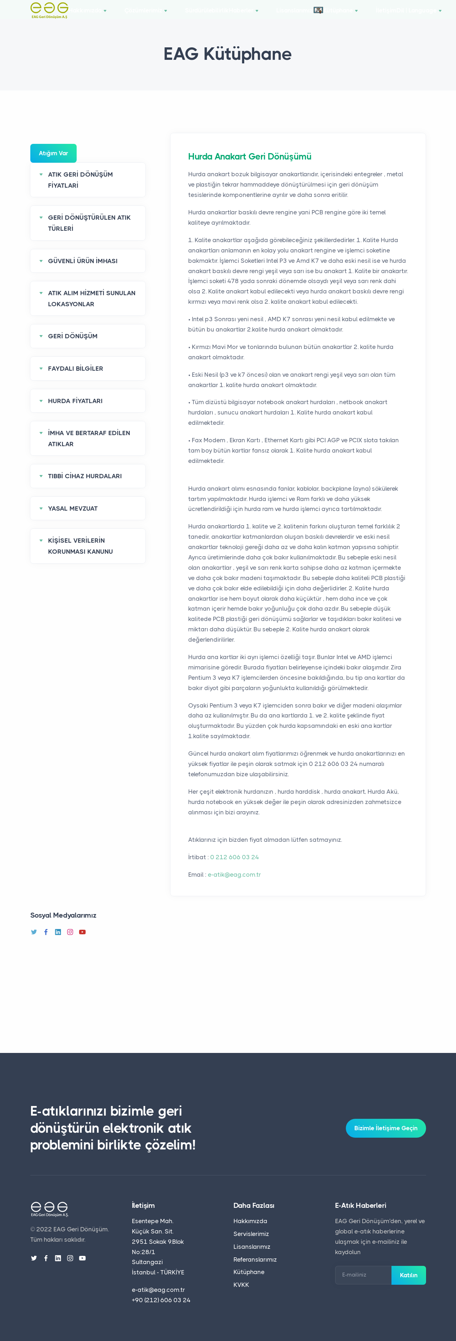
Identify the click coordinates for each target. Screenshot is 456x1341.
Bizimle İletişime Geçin (385, 1128)
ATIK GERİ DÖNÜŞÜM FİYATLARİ (80, 191)
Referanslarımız (255, 1259)
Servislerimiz (251, 1233)
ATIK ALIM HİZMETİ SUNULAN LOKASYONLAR (91, 309)
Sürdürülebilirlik (206, 15)
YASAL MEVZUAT (73, 519)
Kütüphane (364, 15)
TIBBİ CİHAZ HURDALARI (85, 486)
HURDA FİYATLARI (75, 411)
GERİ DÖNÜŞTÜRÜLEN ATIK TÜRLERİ (89, 234)
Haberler (257, 15)
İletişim (406, 15)
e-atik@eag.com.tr (234, 885)
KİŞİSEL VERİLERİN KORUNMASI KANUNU (80, 557)
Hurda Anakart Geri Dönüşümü (254, 167)
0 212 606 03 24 (234, 867)
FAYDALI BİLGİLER (75, 379)
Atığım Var (53, 163)
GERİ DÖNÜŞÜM (73, 346)
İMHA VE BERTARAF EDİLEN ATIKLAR (89, 449)
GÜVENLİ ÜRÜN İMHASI (83, 271)
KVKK (241, 1284)
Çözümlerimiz (149, 15)
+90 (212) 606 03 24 (161, 1300)
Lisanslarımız (309, 15)
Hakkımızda (94, 15)
